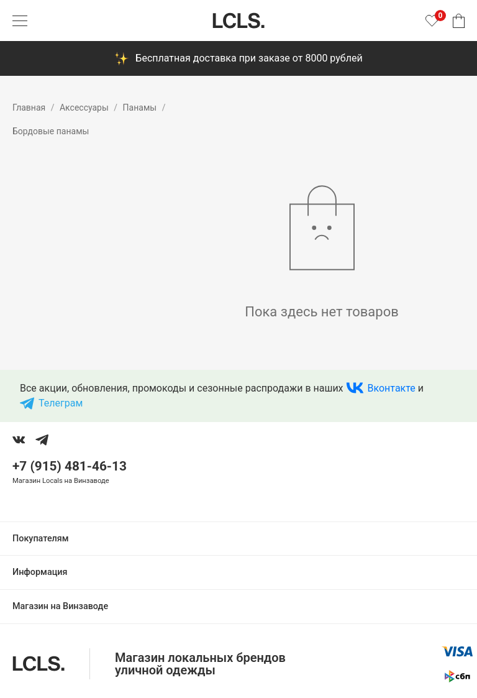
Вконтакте (392, 388)
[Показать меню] (19, 20)
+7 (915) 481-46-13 (69, 466)
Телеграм (61, 403)
